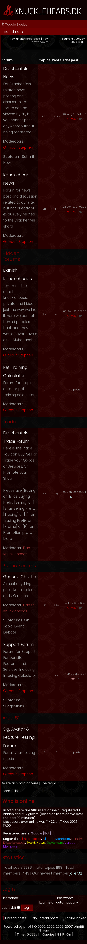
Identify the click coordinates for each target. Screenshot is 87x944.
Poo (72, 678)
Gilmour (10, 147)
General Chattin (19, 577)
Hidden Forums (11, 256)
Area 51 (10, 717)
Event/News (36, 842)
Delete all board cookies (19, 783)
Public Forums (19, 565)
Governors (54, 842)
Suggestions (13, 706)
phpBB (28, 926)
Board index (13, 31)
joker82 (76, 873)
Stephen (25, 147)
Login (8, 889)
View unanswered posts (25, 38)
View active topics (40, 40)
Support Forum (18, 644)
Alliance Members (56, 838)
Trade (9, 421)
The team (48, 783)
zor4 (72, 496)
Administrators (30, 838)
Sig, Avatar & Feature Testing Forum (19, 737)
